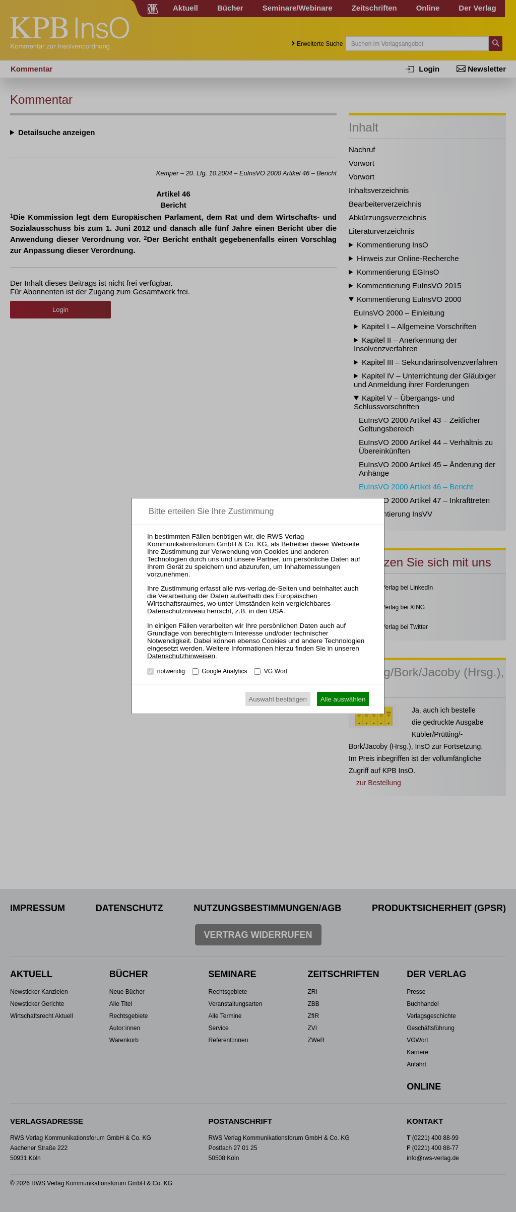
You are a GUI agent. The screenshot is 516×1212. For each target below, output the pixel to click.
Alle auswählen (343, 699)
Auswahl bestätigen (277, 699)
